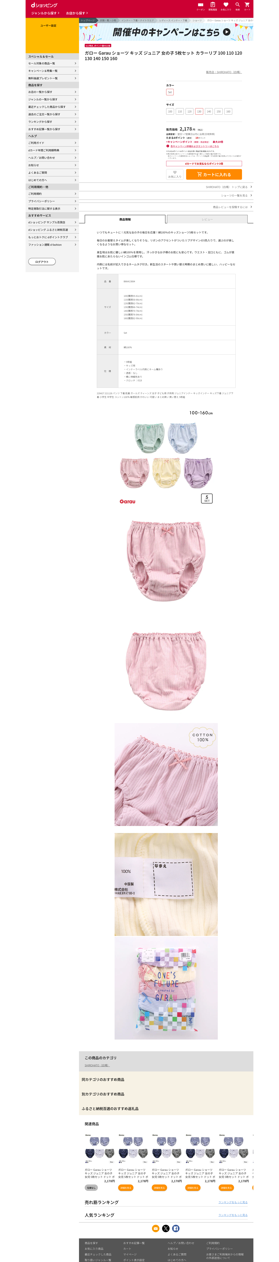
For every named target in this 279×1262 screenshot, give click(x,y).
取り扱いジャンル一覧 (98, 1260)
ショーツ (197, 20)
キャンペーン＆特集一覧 (42, 71)
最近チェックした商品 (98, 1254)
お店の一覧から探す (40, 92)
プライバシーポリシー (41, 201)
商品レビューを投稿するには (230, 207)
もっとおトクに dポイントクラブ (48, 237)
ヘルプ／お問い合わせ (41, 157)
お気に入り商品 (94, 1248)
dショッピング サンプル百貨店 (46, 222)
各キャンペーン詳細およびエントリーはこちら (195, 146)
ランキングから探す (40, 121)
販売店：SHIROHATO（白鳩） (224, 72)
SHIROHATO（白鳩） (97, 1065)
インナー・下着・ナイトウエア (138, 20)
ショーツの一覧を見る (234, 195)
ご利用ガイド (36, 143)
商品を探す (91, 1243)
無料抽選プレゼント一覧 (43, 78)
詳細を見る (125, 1187)
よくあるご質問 (37, 172)
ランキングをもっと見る (233, 1202)
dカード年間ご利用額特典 (43, 150)
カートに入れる (214, 174)
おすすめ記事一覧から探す (44, 129)
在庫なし (91, 1187)
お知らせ (33, 165)
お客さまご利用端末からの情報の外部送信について (225, 1256)
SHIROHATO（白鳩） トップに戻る (227, 187)
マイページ (130, 1254)
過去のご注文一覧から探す (44, 114)
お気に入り (174, 176)
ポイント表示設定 (134, 1260)
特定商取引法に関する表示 (44, 208)
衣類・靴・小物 (108, 20)
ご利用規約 (35, 193)
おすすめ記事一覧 (134, 1243)
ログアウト (42, 262)
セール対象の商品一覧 (41, 63)
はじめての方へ (37, 180)
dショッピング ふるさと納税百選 (48, 230)
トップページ (88, 20)
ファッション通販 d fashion (45, 244)
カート (127, 1248)
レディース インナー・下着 (173, 20)
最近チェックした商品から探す (47, 107)
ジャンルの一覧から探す (42, 99)
